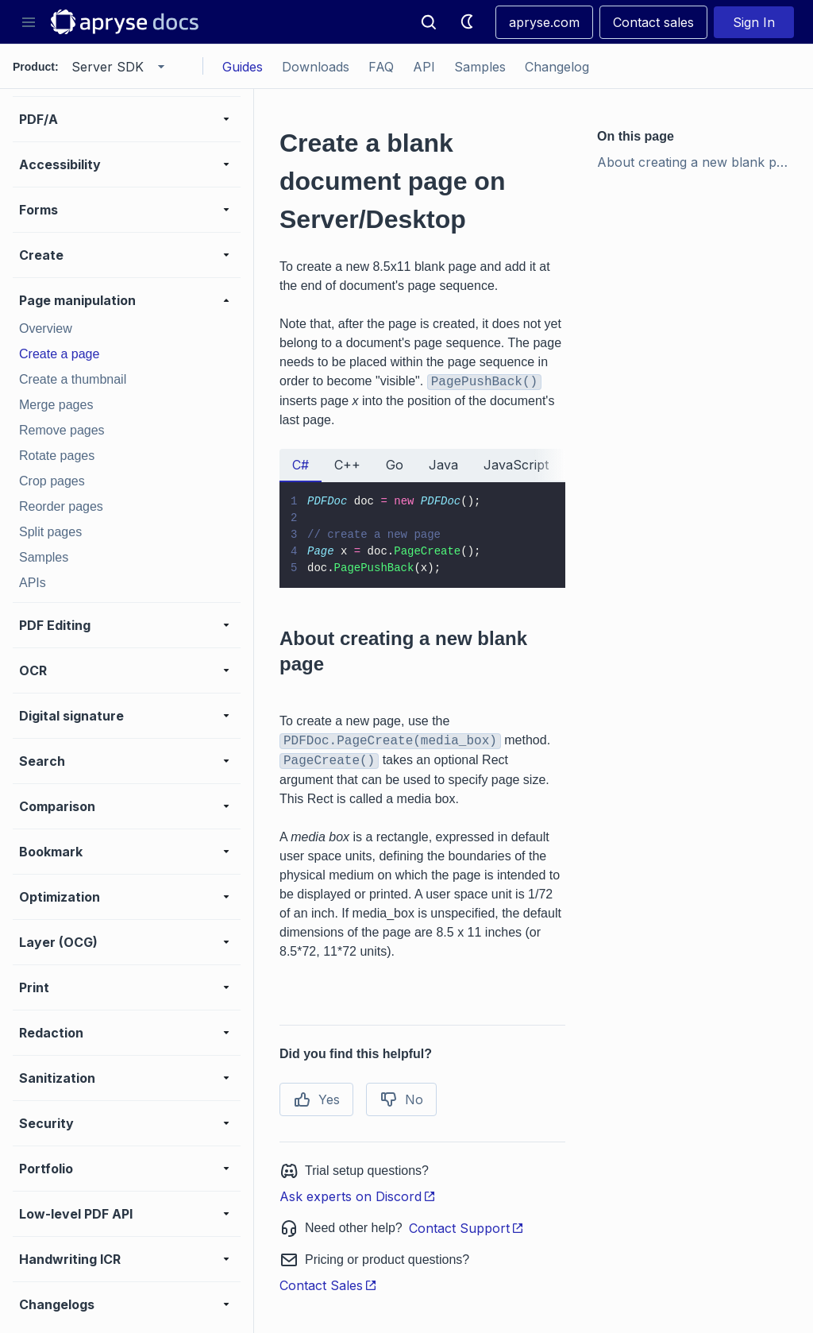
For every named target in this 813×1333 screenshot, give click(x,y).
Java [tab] (443, 465)
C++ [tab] (347, 465)
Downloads (315, 67)
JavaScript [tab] (516, 465)
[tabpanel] (422, 535)
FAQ (381, 67)
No (401, 1099)
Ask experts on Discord (357, 1196)
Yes (316, 1099)
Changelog (557, 67)
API (424, 67)
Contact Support (466, 1228)
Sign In (754, 22)
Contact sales (653, 22)
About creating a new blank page (697, 162)
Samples (480, 67)
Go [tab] (394, 465)
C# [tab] (300, 465)
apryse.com (544, 22)
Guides (242, 67)
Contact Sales (328, 1285)
